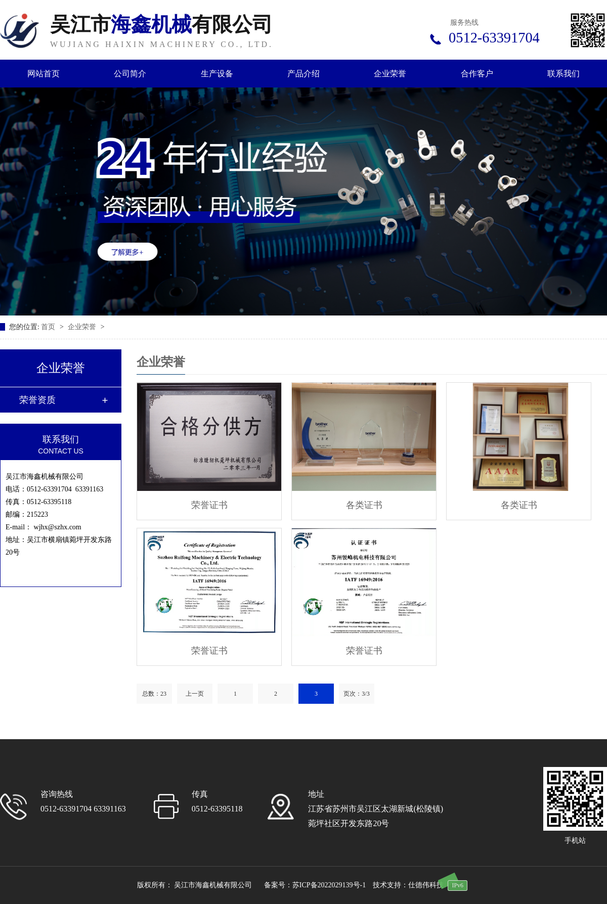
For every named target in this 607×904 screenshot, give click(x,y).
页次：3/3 (356, 693)
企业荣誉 (390, 73)
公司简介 (130, 73)
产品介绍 (303, 73)
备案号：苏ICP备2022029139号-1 (315, 885)
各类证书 (364, 505)
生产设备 (217, 73)
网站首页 (43, 73)
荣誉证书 (209, 505)
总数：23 (154, 693)
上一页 (195, 693)
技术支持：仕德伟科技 (408, 885)
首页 (49, 327)
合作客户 (477, 73)
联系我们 (563, 73)
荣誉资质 (37, 400)
